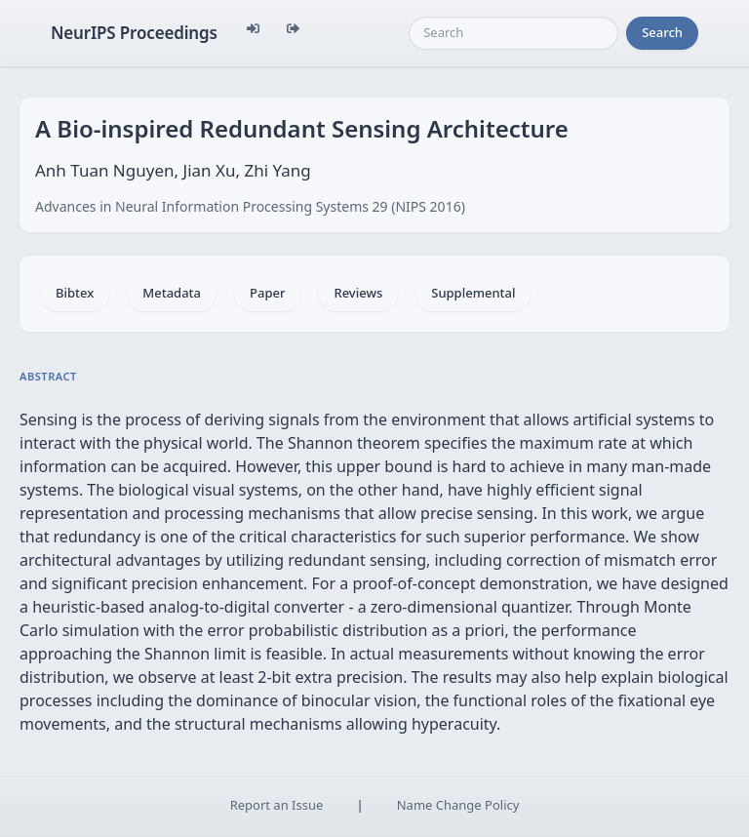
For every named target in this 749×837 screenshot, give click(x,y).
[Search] (513, 33)
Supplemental (473, 292)
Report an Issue (277, 805)
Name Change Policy (458, 805)
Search (662, 32)
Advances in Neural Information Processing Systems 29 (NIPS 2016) (250, 206)
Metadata (171, 292)
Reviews (358, 292)
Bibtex (75, 292)
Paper (267, 292)
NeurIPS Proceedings (134, 32)
